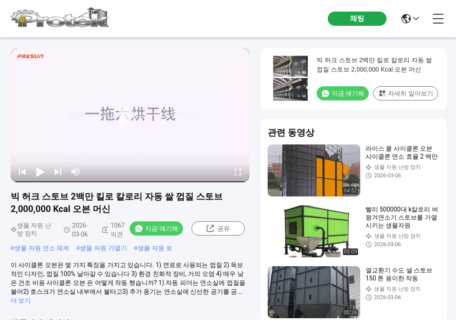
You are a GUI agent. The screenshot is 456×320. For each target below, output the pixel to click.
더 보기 (21, 300)
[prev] (22, 171)
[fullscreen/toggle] (238, 171)
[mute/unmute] (76, 171)
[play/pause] (40, 171)
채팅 (357, 18)
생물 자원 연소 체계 (41, 248)
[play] (130, 115)
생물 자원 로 (155, 248)
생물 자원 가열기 (103, 248)
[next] (58, 171)
